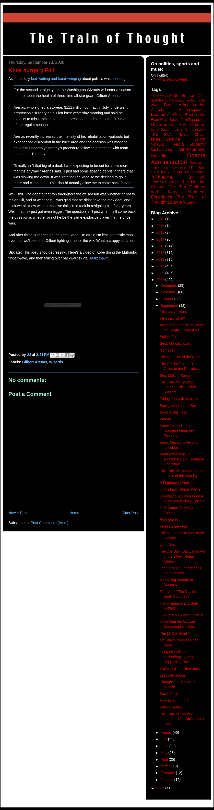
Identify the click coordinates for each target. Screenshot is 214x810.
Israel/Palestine (165, 139)
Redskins (198, 168)
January (167, 780)
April (165, 759)
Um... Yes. (168, 545)
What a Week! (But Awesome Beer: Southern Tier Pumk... (182, 459)
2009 (161, 273)
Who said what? (172, 318)
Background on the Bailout (180, 406)
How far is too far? (174, 701)
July (164, 739)
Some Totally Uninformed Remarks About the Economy (179, 431)
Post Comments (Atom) (49, 523)
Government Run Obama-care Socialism (178, 127)
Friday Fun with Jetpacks (179, 399)
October (167, 299)
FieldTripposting (193, 120)
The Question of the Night (180, 357)
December (169, 285)
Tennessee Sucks (164, 182)
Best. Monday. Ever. (175, 343)
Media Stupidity (189, 144)
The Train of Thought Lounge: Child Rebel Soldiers (178, 387)
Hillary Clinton (192, 134)
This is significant (173, 311)
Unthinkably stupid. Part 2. (180, 489)
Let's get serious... (174, 675)
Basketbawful (99, 258)
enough (121, 79)
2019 (161, 219)
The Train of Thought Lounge (178, 200)
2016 (161, 226)
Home (74, 513)
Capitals (157, 110)
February (168, 773)
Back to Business (173, 412)
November (169, 292)
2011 (161, 259)
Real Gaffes (169, 519)
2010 (161, 266)
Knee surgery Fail (174, 526)
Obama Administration (178, 158)
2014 (161, 239)
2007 (161, 788)
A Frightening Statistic (177, 483)
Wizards (56, 362)
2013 (161, 246)
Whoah (165, 419)
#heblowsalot (159, 95)
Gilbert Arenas (34, 362)
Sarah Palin (169, 694)
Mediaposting (161, 149)
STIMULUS (160, 172)
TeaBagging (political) (178, 176)
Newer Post (17, 513)
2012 (161, 253)
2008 (161, 280)
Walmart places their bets (180, 669)
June (165, 746)
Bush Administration (185, 105)
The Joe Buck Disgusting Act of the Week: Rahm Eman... (182, 556)
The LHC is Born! (173, 633)
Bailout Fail (168, 337)
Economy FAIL (166, 114)
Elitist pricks (195, 115)
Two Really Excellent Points (182, 615)
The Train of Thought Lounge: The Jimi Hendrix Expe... (182, 719)
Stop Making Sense (175, 375)
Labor (200, 139)
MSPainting (159, 144)
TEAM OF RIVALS (189, 172)
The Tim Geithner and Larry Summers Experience (178, 192)
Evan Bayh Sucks (165, 120)
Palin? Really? (171, 707)
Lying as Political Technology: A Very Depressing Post (177, 657)
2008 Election (182, 95)
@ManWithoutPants (172, 79)
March (166, 766)
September (170, 306)
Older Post (130, 513)
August (167, 732)
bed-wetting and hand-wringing (56, 79)
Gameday (167, 350)
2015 (161, 232)
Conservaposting (192, 110)
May (164, 753)
